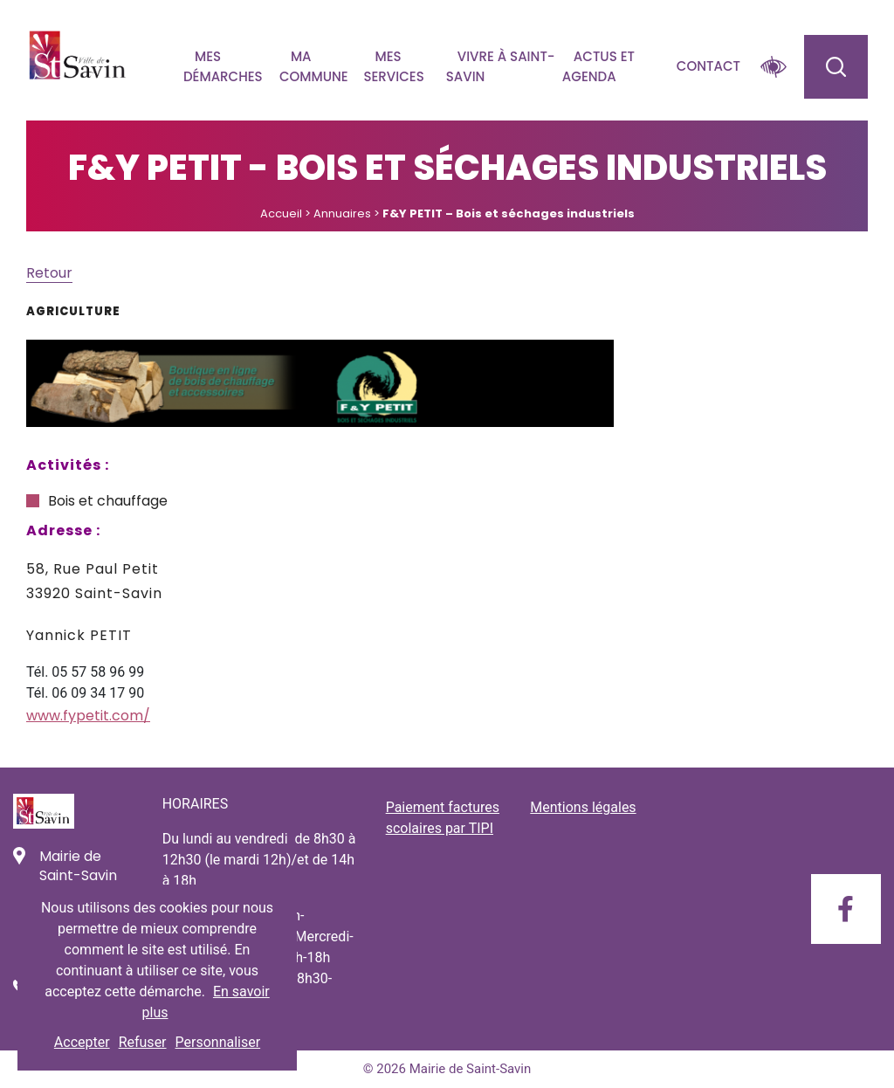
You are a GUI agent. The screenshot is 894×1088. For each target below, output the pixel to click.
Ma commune (313, 66)
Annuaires (342, 213)
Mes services (393, 66)
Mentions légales (583, 807)
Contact (708, 66)
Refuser (143, 1042)
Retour (49, 273)
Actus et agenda (598, 66)
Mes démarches (223, 66)
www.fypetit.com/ (88, 716)
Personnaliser (218, 1042)
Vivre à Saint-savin (500, 66)
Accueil (281, 213)
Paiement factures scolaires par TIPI (442, 818)
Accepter (82, 1042)
